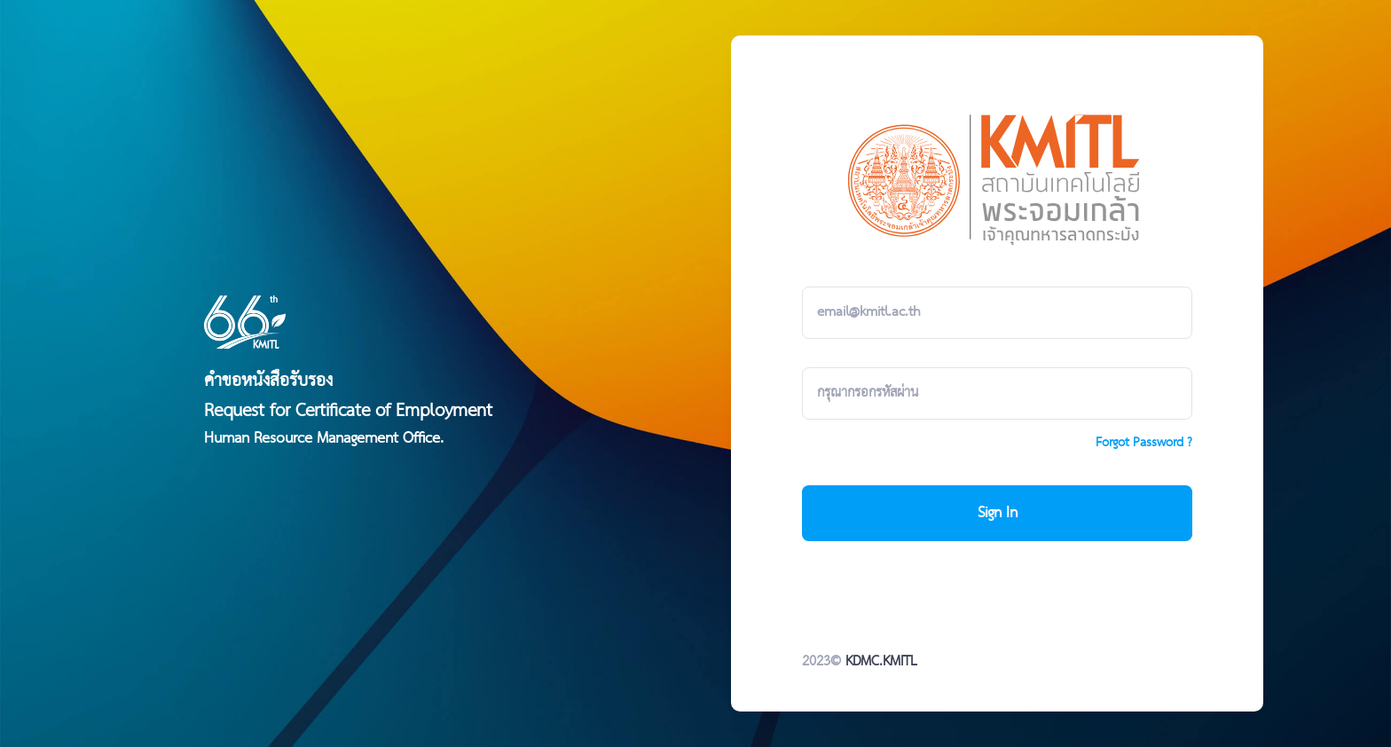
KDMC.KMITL (881, 662)
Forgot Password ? (1144, 443)
